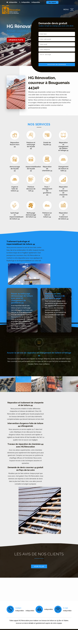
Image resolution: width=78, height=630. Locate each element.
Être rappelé (52, 2)
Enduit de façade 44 (47, 143)
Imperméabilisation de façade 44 (31, 169)
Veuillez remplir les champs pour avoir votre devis (55, 26)
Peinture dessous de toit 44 (30, 189)
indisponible (13, 2)
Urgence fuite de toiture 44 (14, 189)
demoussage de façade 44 (15, 169)
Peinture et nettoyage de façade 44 (31, 145)
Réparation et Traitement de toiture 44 (63, 216)
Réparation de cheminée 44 (47, 169)
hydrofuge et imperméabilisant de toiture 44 (15, 216)
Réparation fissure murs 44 (14, 144)
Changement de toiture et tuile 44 (63, 169)
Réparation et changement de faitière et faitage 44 (63, 146)
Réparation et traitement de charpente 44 (63, 192)
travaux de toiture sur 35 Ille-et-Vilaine (55, 620)
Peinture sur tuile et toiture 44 (47, 215)
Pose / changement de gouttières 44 (47, 191)
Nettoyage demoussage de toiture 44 (31, 215)
